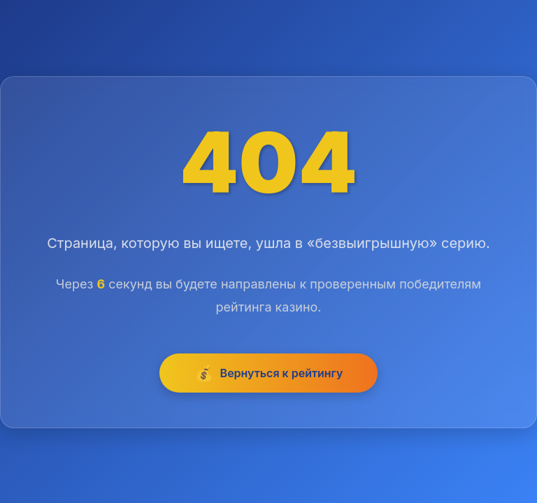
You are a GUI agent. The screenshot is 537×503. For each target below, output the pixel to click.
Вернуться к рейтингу (268, 374)
